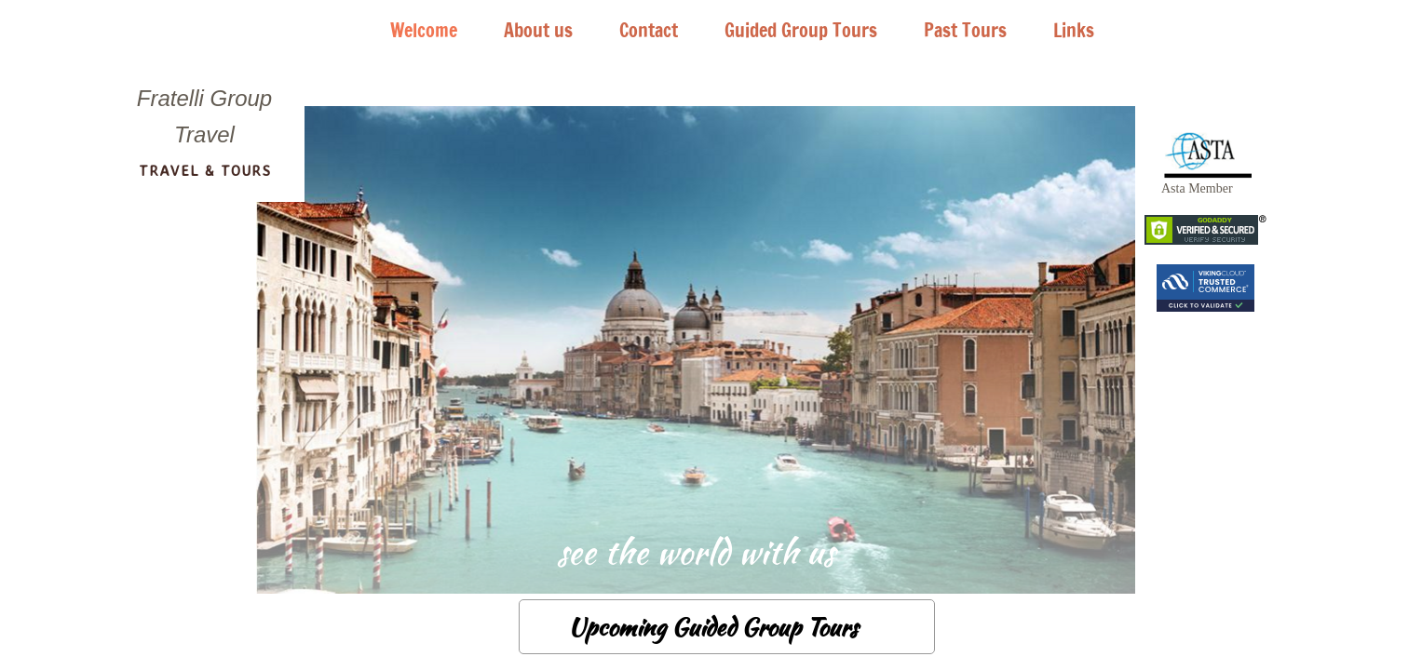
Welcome (423, 30)
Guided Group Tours (801, 30)
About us (538, 30)
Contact (648, 30)
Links (1073, 30)
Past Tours (965, 30)
